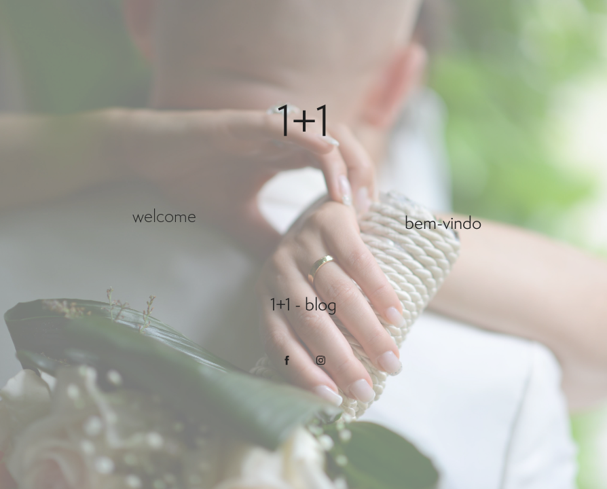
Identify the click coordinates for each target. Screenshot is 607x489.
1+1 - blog (303, 304)
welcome (164, 216)
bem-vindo (443, 222)
